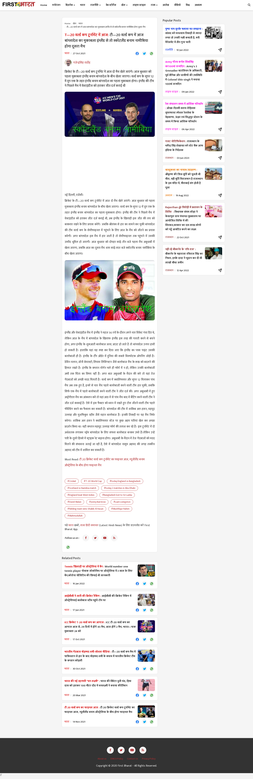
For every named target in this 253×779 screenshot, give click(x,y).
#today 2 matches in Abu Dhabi (119, 488)
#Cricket (71, 481)
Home (43, 5)
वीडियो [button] (177, 5)
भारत (81, 23)
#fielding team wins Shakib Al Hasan (85, 509)
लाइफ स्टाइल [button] (139, 5)
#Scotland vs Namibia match (81, 488)
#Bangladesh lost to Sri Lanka (117, 495)
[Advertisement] (109, 164)
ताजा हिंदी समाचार (89, 525)
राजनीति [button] (95, 5)
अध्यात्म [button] (198, 5)
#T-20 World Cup (93, 481)
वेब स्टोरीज (111, 5)
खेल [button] (124, 5)
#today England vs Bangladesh (125, 481)
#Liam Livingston (121, 502)
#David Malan (74, 502)
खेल (74, 23)
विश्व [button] (188, 5)
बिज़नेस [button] (70, 5)
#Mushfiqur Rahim (120, 509)
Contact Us (133, 761)
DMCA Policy (117, 761)
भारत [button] (82, 5)
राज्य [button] (154, 5)
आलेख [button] (166, 5)
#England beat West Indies (80, 495)
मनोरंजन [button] (56, 5)
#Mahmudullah (75, 516)
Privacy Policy (148, 761)
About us (102, 761)
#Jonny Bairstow (97, 502)
